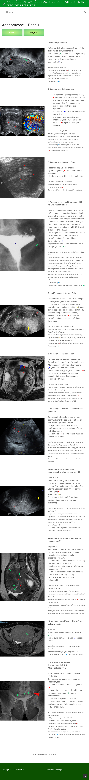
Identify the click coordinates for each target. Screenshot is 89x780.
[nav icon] (10, 12)
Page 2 (33, 32)
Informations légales (55, 770)
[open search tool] (85, 12)
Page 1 (12, 32)
